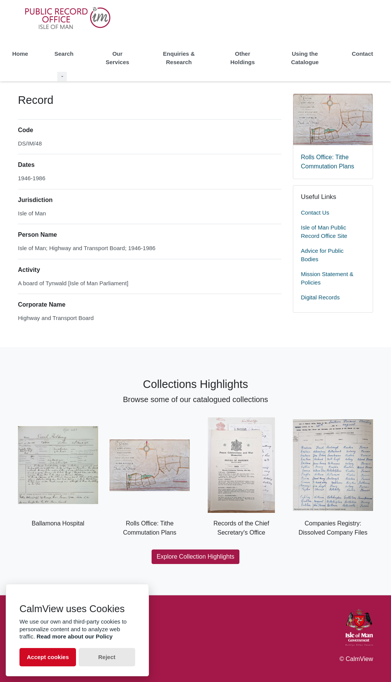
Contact (362, 53)
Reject (106, 657)
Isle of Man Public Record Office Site (324, 231)
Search (63, 53)
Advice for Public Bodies (322, 255)
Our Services (117, 58)
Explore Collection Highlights (195, 556)
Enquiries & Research (179, 58)
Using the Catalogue (305, 58)
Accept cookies (48, 657)
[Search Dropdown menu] (62, 76)
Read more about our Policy (75, 636)
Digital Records (320, 297)
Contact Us (315, 212)
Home (20, 53)
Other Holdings (242, 58)
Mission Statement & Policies (327, 278)
